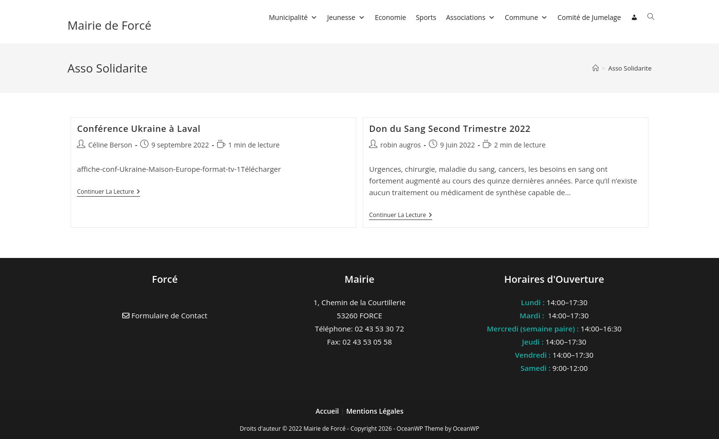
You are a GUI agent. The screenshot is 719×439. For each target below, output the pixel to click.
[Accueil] (595, 68)
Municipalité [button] (293, 17)
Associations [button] (470, 17)
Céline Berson (110, 144)
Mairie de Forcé (110, 25)
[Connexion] (634, 17)
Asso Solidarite (629, 68)
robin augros (400, 144)
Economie (390, 17)
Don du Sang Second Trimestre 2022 (450, 128)
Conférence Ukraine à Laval (139, 128)
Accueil (328, 411)
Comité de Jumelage (589, 17)
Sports (426, 17)
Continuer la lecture (108, 192)
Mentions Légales (375, 411)
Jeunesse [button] (346, 17)
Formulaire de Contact (164, 315)
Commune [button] (526, 17)
